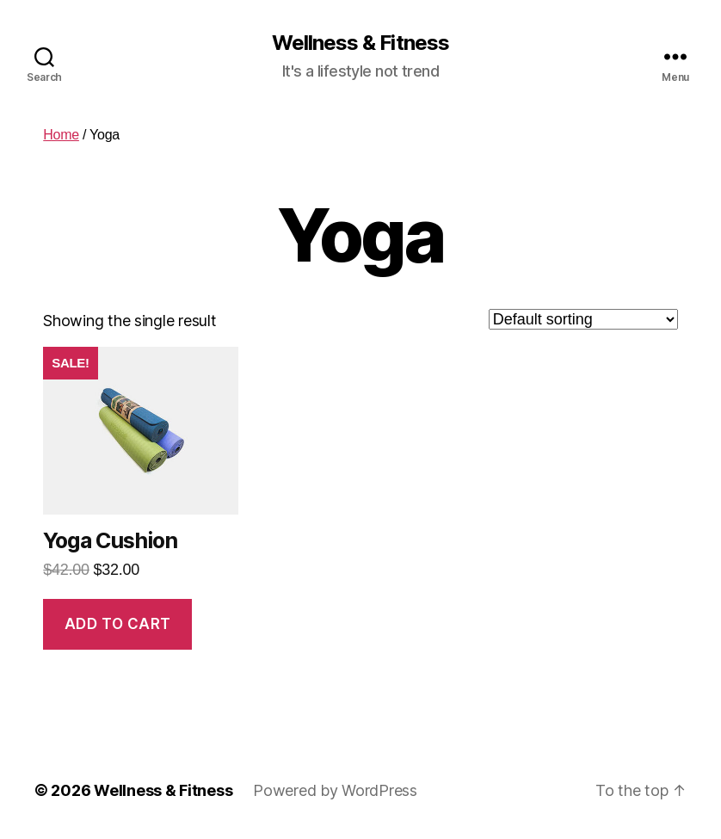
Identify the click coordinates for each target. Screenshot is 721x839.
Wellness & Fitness (360, 43)
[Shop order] (583, 319)
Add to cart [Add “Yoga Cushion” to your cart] (118, 623)
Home (61, 134)
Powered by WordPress (335, 790)
